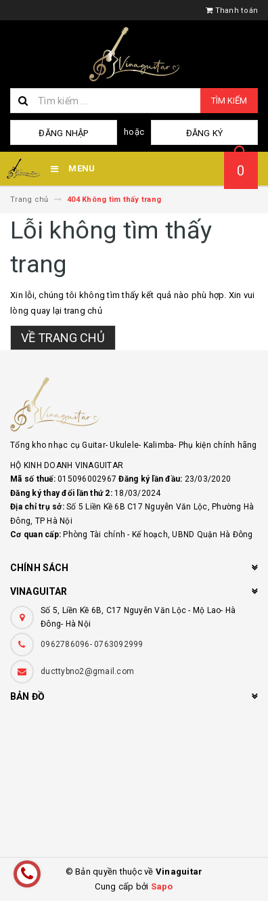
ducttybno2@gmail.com (87, 671)
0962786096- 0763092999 (92, 644)
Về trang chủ (63, 338)
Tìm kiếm (229, 101)
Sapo (162, 886)
